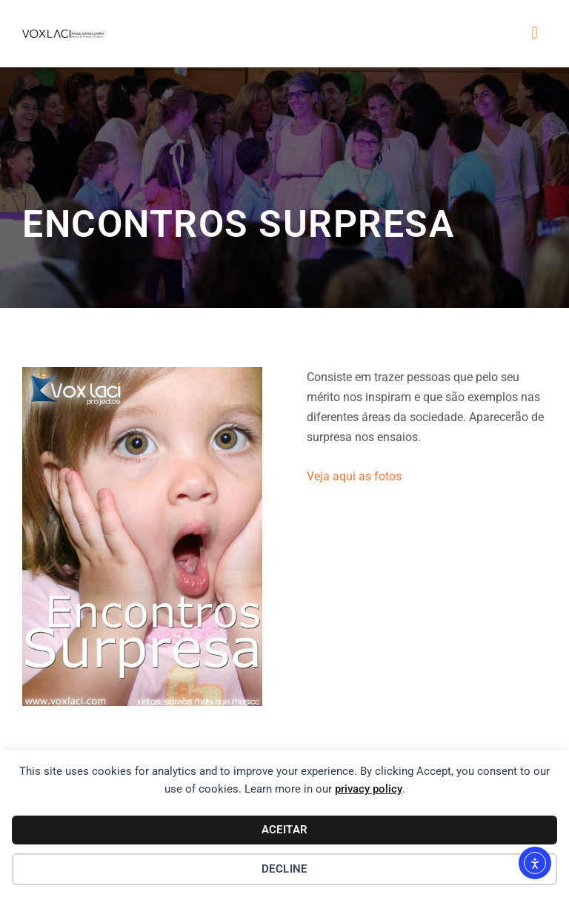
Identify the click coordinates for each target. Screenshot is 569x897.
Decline (284, 869)
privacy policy (368, 789)
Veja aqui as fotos (354, 476)
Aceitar (285, 829)
